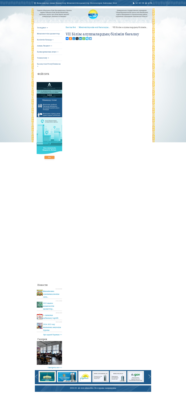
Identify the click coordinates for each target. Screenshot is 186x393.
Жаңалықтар (43, 3)
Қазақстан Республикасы (48, 65)
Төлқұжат (42, 27)
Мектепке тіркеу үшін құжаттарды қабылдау (49, 115)
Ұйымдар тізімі (49, 100)
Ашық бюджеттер (57, 3)
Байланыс (107, 3)
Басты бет (71, 27)
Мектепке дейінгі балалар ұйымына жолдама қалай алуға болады (48, 107)
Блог (115, 3)
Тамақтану (43, 58)
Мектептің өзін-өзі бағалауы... (94, 27)
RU (140, 3)
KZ (137, 3)
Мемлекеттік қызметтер (78, 3)
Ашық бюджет (44, 45)
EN (143, 3)
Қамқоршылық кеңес (47, 52)
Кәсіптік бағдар (45, 39)
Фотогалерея (96, 3)
